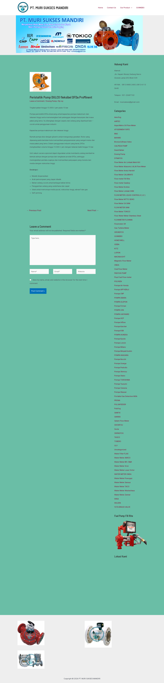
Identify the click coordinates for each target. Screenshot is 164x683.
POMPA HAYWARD (121, 314)
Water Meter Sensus (122, 482)
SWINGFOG (119, 433)
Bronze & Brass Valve (123, 142)
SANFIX (117, 413)
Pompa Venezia (120, 388)
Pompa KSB (119, 331)
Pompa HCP (119, 318)
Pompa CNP (119, 294)
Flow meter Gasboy (122, 183)
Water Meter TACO (121, 486)
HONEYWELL (119, 240)
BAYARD (117, 138)
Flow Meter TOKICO (122, 211)
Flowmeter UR (120, 224)
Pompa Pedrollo (120, 367)
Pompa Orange (120, 363)
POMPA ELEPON (120, 302)
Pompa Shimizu (120, 372)
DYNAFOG (118, 158)
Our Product (127, 7)
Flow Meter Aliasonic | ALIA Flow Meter (130, 166)
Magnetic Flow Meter (122, 261)
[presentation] (132, 7)
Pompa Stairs (119, 376)
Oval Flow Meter (120, 269)
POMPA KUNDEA (121, 335)
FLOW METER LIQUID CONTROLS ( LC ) (129, 195)
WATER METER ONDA (122, 474)
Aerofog (117, 117)
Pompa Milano (120, 347)
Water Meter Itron (121, 466)
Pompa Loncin (120, 343)
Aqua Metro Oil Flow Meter (125, 125)
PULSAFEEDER (120, 404)
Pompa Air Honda (121, 285)
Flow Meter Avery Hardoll (124, 170)
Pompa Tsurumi (120, 384)
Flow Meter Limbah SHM (124, 191)
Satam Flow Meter (121, 421)
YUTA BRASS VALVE (122, 507)
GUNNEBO (141, 8)
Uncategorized (120, 450)
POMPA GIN (119, 310)
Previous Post (34, 210)
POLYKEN (118, 281)
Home (102, 8)
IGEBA (116, 244)
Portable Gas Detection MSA (125, 396)
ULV (116, 445)
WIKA (116, 499)
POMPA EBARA (120, 298)
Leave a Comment (37, 101)
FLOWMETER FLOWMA (123, 220)
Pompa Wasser (120, 392)
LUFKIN (117, 253)
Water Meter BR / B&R (123, 462)
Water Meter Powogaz (123, 478)
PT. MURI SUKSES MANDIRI (49, 7)
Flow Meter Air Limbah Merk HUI (127, 162)
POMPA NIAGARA (121, 355)
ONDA (116, 265)
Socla (116, 429)
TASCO (117, 437)
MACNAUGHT (119, 257)
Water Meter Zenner (122, 495)
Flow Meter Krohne (121, 187)
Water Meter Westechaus (124, 490)
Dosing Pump (51, 101)
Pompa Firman (120, 306)
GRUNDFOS (119, 232)
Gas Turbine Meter (121, 228)
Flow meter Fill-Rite (122, 179)
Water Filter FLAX (121, 454)
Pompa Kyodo (120, 339)
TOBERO (117, 441)
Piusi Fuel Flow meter (123, 277)
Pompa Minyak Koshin (123, 351)
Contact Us (112, 8)
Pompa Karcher (120, 326)
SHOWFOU (118, 425)
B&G (116, 134)
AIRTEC (117, 121)
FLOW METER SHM (121, 207)
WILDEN (117, 503)
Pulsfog (117, 408)
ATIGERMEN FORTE (122, 129)
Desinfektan (119, 150)
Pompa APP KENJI (121, 289)
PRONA (117, 400)
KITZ (116, 248)
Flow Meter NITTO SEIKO (124, 199)
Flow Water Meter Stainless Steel (127, 216)
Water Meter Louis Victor (124, 470)
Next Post (93, 210)
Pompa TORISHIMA (122, 380)
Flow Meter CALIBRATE (123, 175)
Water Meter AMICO (122, 458)
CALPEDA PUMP (120, 146)
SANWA (117, 417)
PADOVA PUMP (120, 273)
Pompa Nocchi (120, 359)
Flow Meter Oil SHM (122, 203)
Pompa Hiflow (120, 322)
